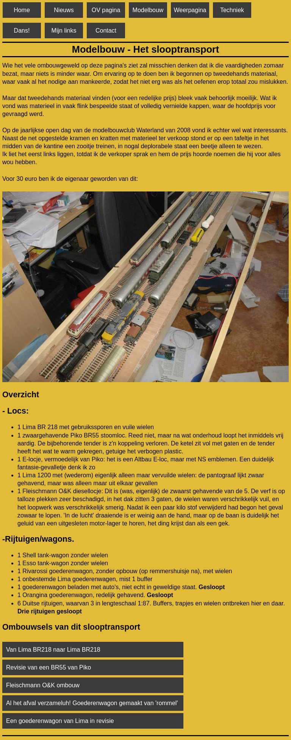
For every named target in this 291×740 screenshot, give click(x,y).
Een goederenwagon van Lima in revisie (60, 721)
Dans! (22, 30)
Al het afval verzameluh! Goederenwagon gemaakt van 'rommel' (92, 703)
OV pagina (106, 10)
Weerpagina (190, 10)
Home (22, 10)
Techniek (232, 10)
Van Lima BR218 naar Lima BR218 (53, 649)
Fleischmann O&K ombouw (43, 685)
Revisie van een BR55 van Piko (48, 667)
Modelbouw (148, 10)
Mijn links (64, 30)
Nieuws (64, 10)
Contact (105, 30)
